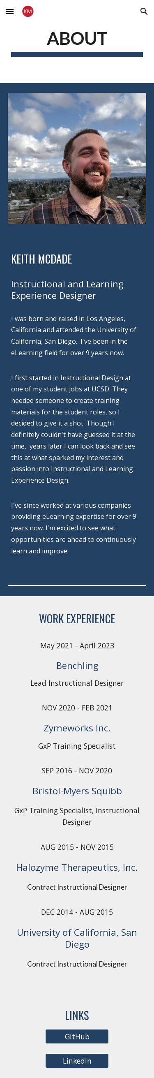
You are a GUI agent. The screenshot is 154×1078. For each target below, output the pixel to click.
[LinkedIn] (77, 1061)
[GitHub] (77, 1036)
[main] (77, 41)
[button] (10, 11)
